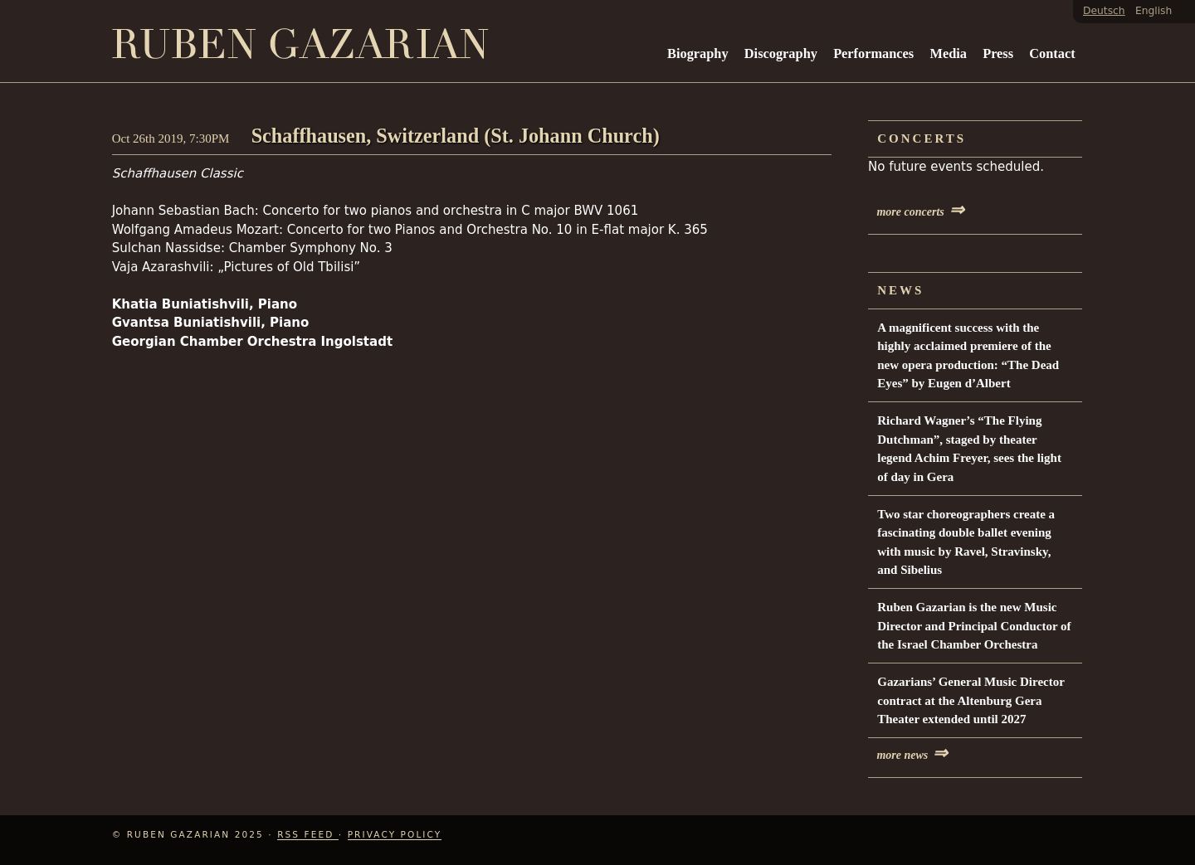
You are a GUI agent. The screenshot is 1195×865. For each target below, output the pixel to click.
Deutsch (1104, 11)
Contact (1052, 53)
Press (998, 53)
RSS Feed (308, 834)
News (900, 290)
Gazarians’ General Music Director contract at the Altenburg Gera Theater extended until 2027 (970, 700)
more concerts (919, 212)
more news (912, 755)
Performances (873, 53)
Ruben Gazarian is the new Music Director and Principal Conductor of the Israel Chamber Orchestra (974, 625)
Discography (780, 53)
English (1153, 11)
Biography (698, 53)
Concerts (921, 138)
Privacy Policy (395, 834)
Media (947, 53)
